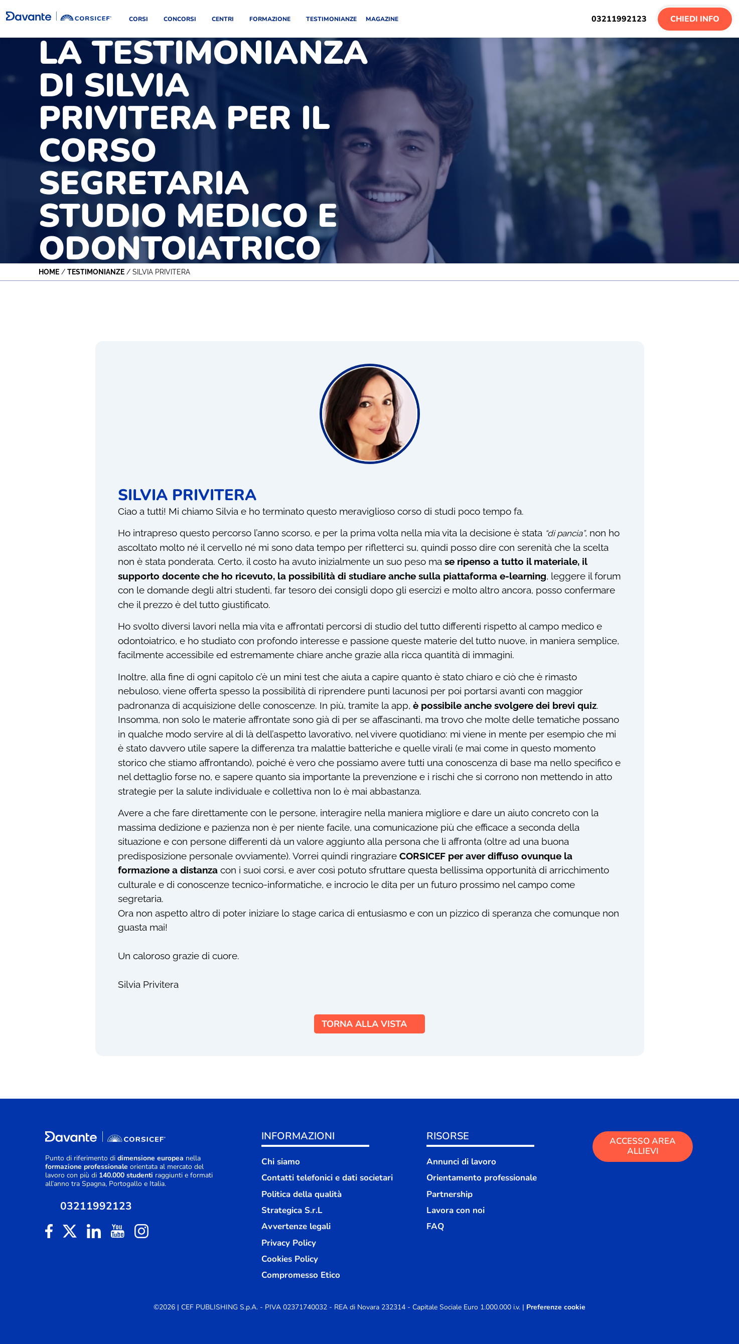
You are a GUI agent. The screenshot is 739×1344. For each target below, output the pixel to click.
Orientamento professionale (481, 1177)
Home (49, 272)
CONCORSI (183, 19)
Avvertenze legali (296, 1226)
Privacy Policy (288, 1243)
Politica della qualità (301, 1194)
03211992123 (619, 19)
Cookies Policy (289, 1259)
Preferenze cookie (555, 1307)
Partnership (449, 1194)
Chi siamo (280, 1161)
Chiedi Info (694, 19)
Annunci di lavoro (461, 1161)
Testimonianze (95, 272)
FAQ (435, 1226)
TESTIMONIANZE (331, 19)
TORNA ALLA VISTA (369, 1024)
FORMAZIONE (273, 19)
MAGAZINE (382, 19)
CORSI (142, 19)
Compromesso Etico (300, 1275)
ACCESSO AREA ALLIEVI (643, 1146)
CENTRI (226, 19)
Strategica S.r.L (292, 1210)
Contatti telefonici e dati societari (327, 1177)
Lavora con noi (455, 1210)
